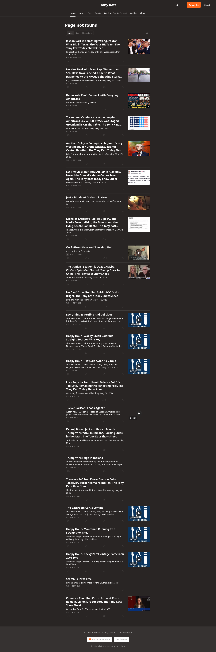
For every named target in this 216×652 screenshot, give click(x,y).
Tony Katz (77, 58)
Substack (95, 646)
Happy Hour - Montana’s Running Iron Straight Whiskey (90, 530)
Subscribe (194, 5)
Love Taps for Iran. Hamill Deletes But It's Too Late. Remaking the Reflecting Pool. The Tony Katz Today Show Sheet (94, 385)
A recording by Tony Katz (78, 251)
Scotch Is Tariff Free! (79, 579)
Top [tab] (77, 33)
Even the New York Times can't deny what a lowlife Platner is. (94, 202)
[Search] (177, 5)
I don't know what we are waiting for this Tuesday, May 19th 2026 (95, 155)
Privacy (105, 632)
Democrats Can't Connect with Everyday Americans (92, 97)
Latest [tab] (70, 33)
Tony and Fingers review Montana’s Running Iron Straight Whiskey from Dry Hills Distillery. (93, 538)
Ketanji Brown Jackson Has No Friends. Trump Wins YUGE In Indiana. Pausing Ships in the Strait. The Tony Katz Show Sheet (94, 433)
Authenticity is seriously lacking (81, 102)
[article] (108, 51)
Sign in (207, 5)
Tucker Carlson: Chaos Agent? (85, 408)
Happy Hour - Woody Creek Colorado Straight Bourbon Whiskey (89, 337)
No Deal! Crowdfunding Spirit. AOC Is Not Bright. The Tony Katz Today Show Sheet (92, 294)
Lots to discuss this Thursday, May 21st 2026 (87, 128)
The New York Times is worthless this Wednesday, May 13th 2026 (95, 231)
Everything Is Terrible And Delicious (89, 314)
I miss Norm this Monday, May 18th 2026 (86, 182)
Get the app (121, 639)
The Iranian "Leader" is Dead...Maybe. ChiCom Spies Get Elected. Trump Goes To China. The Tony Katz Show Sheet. (93, 270)
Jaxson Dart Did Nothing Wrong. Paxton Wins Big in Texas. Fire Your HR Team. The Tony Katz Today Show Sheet (93, 44)
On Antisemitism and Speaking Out (89, 247)
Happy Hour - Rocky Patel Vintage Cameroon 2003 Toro (95, 555)
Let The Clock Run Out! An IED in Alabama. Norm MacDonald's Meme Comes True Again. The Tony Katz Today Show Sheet (93, 175)
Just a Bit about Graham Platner (86, 197)
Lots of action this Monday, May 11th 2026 (86, 299)
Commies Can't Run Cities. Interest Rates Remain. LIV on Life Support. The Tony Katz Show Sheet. (94, 601)
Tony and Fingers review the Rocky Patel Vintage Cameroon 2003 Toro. (94, 562)
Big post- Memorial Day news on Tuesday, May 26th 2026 (93, 80)
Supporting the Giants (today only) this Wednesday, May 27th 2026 (93, 53)
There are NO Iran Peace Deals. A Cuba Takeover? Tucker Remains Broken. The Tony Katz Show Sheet (95, 482)
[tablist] (80, 33)
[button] (72, 13)
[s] (139, 253)
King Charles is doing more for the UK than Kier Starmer (93, 582)
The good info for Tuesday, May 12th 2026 (86, 277)
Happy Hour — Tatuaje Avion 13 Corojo (91, 361)
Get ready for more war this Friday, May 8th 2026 (89, 393)
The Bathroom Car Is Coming (84, 508)
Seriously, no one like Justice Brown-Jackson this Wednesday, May (95, 441)
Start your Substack (99, 639)
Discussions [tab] (87, 33)
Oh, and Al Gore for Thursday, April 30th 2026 (88, 609)
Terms (112, 632)
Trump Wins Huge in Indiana (84, 458)
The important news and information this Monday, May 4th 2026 (94, 491)
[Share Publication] (183, 5)
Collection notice (124, 632)
